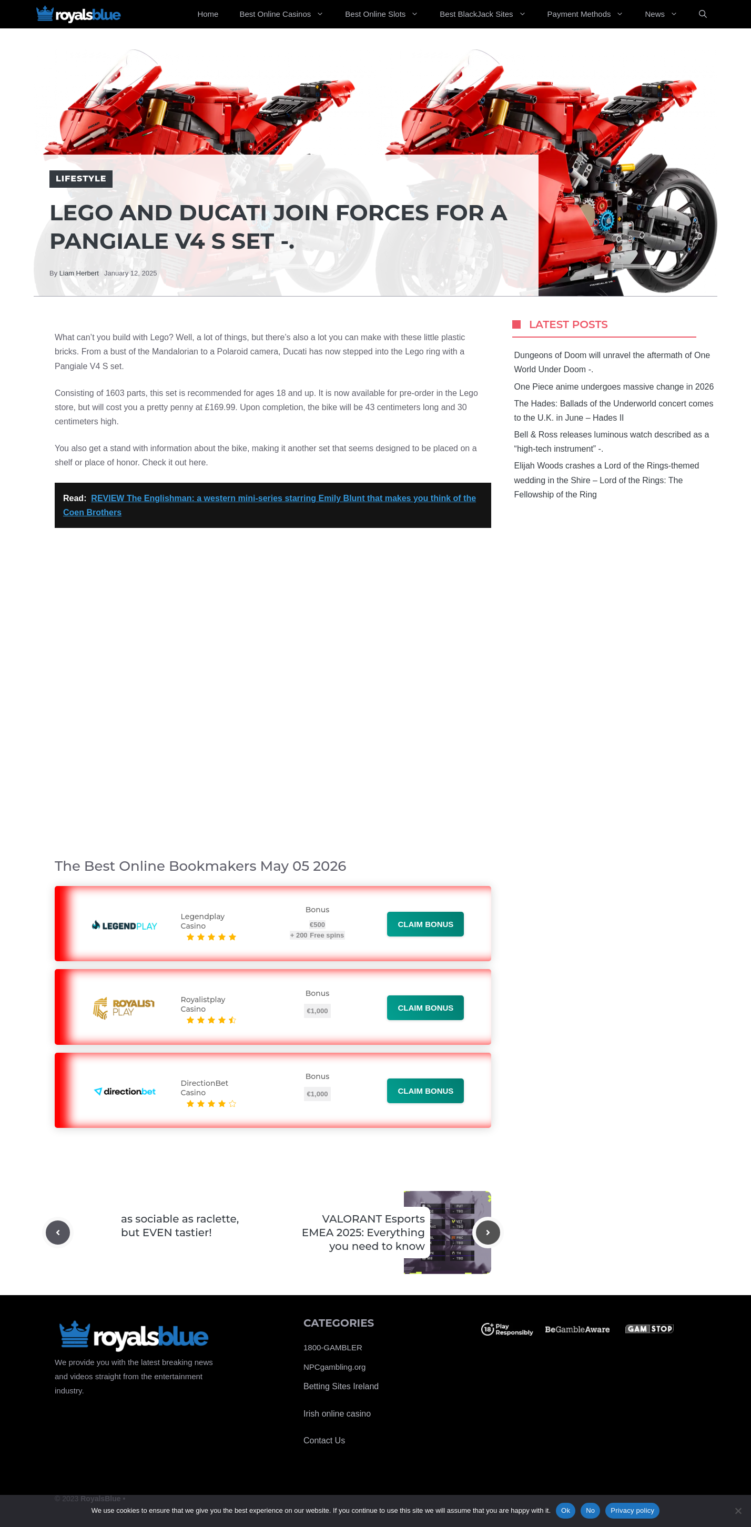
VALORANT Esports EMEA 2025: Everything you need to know (363, 1233)
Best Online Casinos (286, 14)
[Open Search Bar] (702, 14)
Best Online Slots (387, 14)
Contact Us (324, 1440)
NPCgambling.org (334, 1366)
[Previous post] (58, 1232)
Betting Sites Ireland (341, 1386)
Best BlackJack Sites (488, 14)
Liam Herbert (79, 273)
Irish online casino (337, 1413)
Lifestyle (81, 179)
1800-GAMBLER (332, 1347)
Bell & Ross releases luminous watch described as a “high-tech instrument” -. (611, 441)
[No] (738, 1510)
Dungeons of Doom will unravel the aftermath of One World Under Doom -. (612, 362)
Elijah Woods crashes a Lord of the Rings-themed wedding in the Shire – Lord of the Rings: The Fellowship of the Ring (606, 479)
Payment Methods (591, 14)
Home (207, 13)
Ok (565, 1510)
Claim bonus (425, 924)
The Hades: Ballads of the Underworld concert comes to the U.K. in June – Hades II (614, 410)
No (590, 1510)
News (666, 14)
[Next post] (488, 1232)
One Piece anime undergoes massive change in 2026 (614, 386)
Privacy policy (632, 1510)
